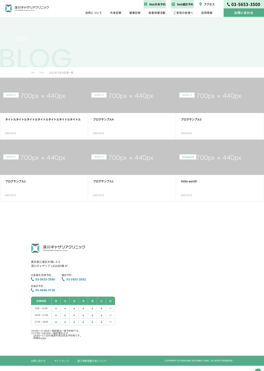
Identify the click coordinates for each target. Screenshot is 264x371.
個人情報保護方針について (91, 366)
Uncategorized (191, 172)
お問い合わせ (243, 12)
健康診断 (135, 13)
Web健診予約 (182, 4)
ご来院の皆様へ (183, 13)
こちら (44, 343)
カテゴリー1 (14, 110)
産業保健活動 (157, 13)
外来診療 (115, 13)
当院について (93, 13)
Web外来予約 (155, 4)
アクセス (207, 4)
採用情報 (206, 13)
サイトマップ (61, 366)
